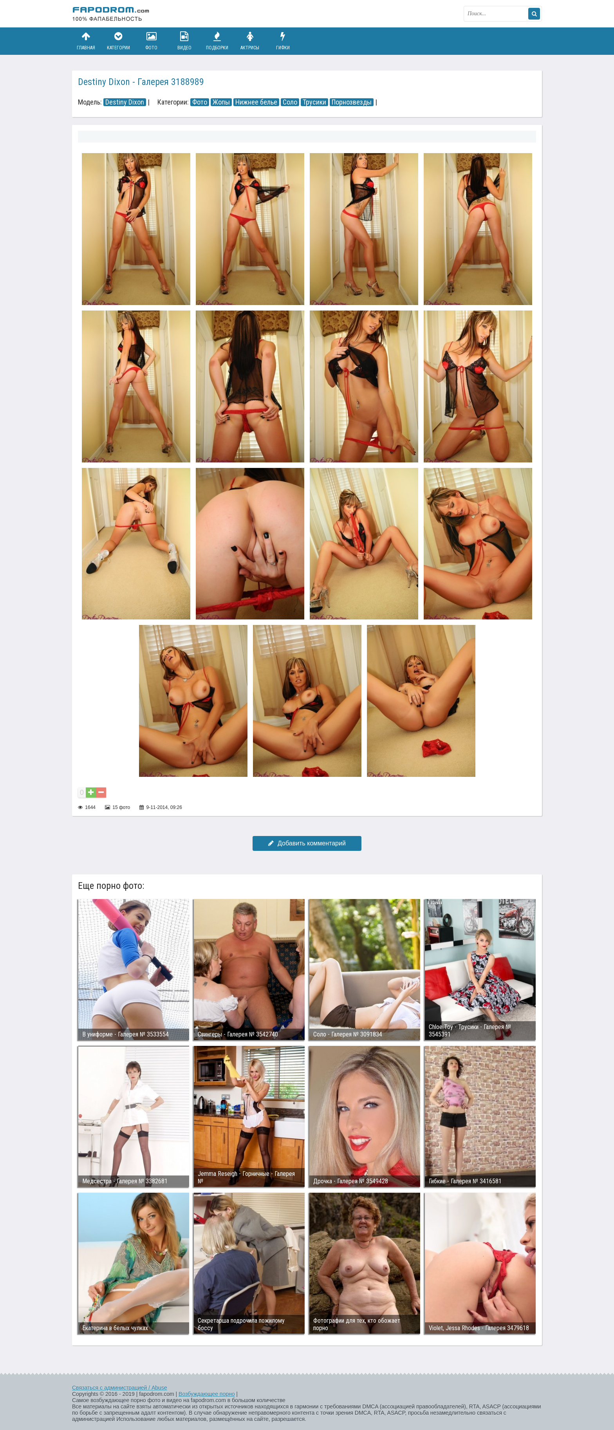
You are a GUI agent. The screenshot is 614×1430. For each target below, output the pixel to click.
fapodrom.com (111, 13)
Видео (184, 41)
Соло (290, 102)
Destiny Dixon (124, 102)
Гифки (282, 41)
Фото (151, 41)
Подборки (217, 41)
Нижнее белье (256, 102)
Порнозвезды (352, 102)
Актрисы (250, 41)
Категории (118, 41)
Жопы (221, 102)
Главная (85, 41)
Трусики (314, 102)
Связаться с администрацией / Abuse (119, 1388)
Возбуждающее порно (207, 1394)
